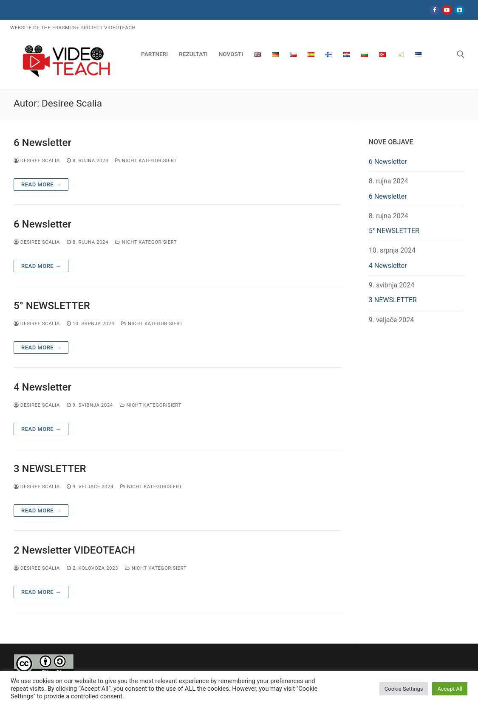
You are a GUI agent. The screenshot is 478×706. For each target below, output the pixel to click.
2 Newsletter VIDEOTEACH (74, 550)
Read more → (41, 184)
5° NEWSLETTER (52, 306)
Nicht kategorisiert (146, 160)
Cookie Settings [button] (404, 689)
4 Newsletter (42, 387)
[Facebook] (434, 10)
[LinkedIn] (459, 10)
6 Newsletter (42, 143)
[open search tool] (460, 54)
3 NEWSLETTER (50, 469)
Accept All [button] (449, 689)
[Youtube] (447, 10)
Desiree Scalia (37, 160)
